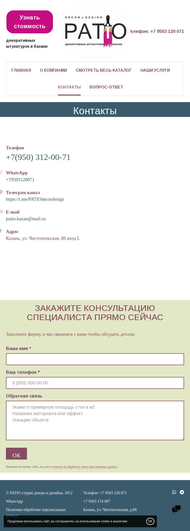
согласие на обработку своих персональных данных (84, 466)
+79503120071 (20, 179)
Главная (21, 70)
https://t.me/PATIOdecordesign (35, 199)
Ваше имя (17, 348)
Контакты (69, 87)
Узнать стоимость (30, 21)
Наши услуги (155, 70)
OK (150, 521)
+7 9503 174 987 (96, 501)
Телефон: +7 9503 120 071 (155, 31)
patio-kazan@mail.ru (26, 218)
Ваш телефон (21, 372)
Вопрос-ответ (106, 87)
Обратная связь (24, 396)
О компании (53, 70)
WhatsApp (14, 501)
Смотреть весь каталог (104, 70)
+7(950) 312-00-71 (38, 157)
